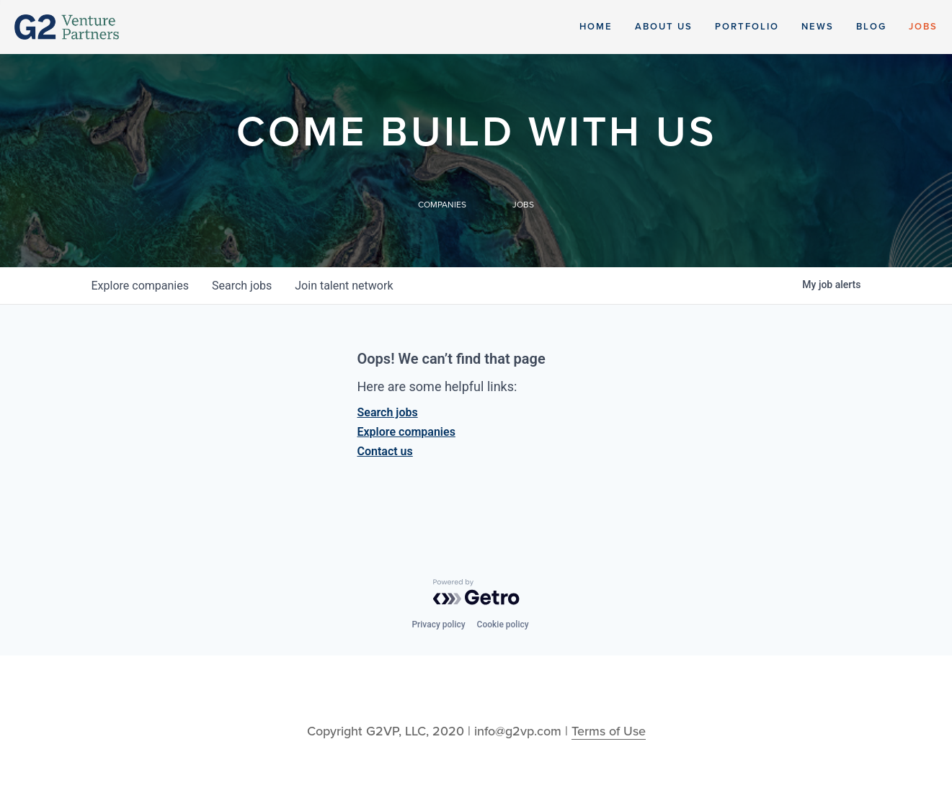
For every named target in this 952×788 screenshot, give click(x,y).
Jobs (923, 26)
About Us (664, 26)
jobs (242, 285)
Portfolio (747, 26)
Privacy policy (438, 624)
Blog (871, 26)
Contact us (385, 451)
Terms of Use (608, 731)
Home (596, 26)
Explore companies (406, 432)
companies (140, 285)
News (817, 26)
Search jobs (387, 412)
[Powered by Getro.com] (476, 592)
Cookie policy (503, 624)
